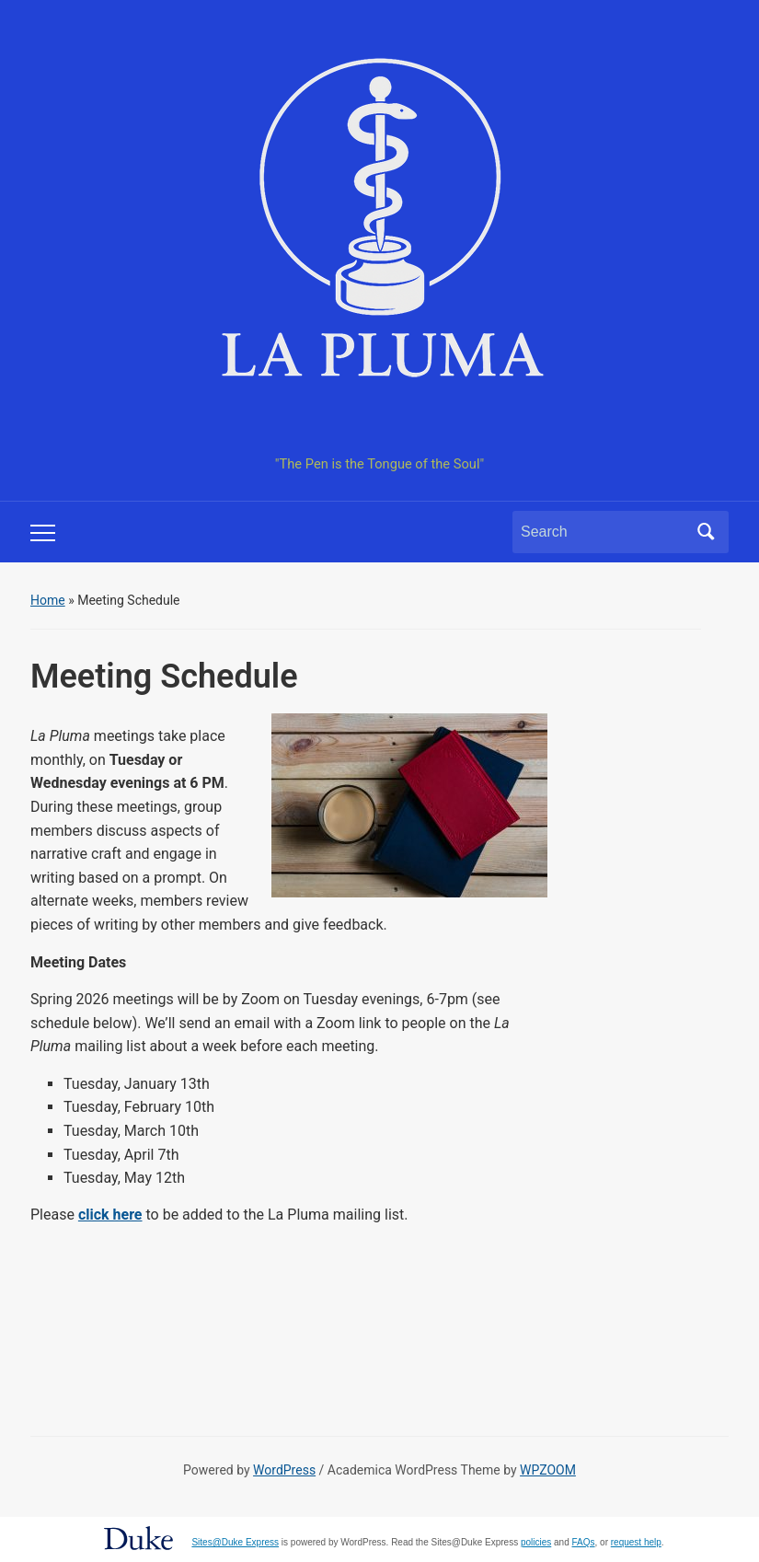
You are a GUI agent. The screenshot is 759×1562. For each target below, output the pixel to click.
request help (636, 1542)
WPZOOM (548, 1470)
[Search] (603, 532)
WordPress (284, 1470)
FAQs (583, 1542)
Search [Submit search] (705, 532)
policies (536, 1542)
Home (47, 600)
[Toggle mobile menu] (42, 532)
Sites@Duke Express (235, 1542)
